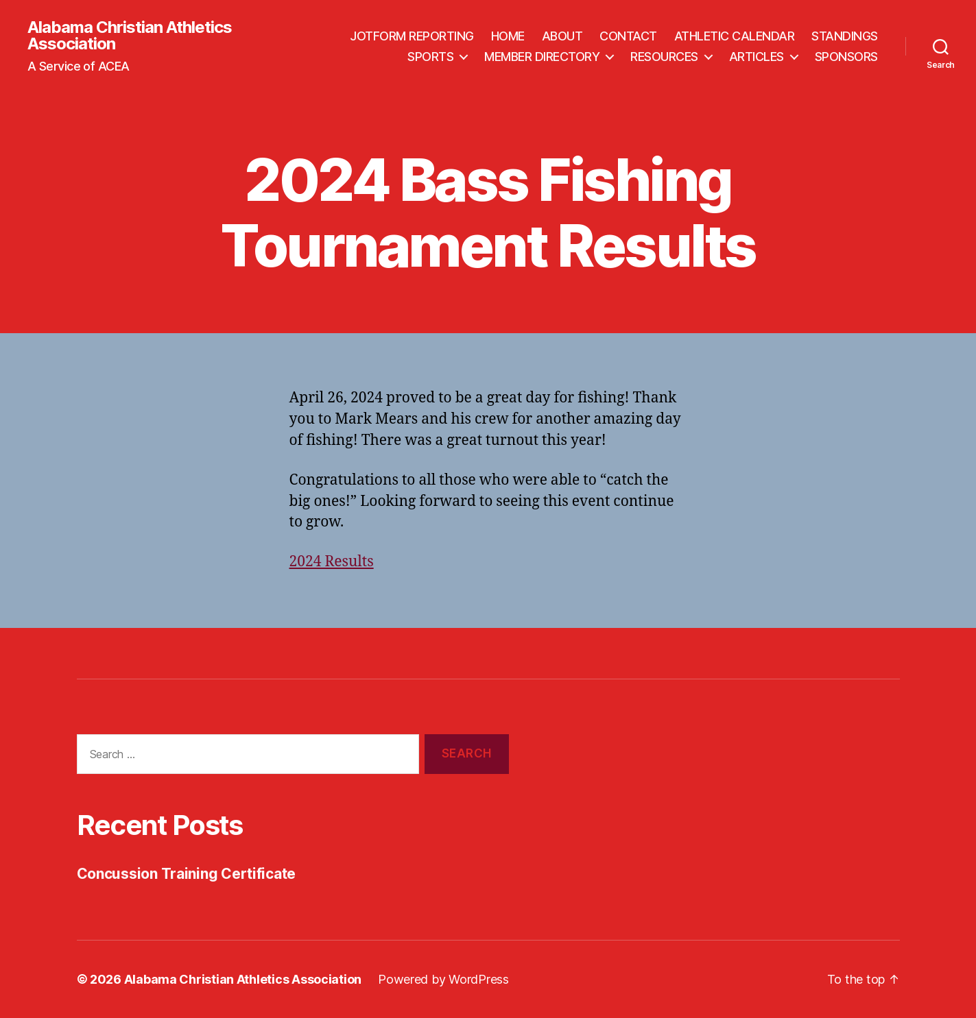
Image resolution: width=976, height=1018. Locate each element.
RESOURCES (664, 56)
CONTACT (628, 36)
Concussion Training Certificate (186, 873)
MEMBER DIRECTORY (541, 56)
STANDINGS (844, 36)
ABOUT (562, 36)
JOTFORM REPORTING (412, 36)
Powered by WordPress (443, 979)
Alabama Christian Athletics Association (129, 35)
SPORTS (430, 56)
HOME (508, 36)
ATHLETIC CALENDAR (734, 36)
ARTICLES (756, 56)
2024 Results (331, 562)
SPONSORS (846, 56)
